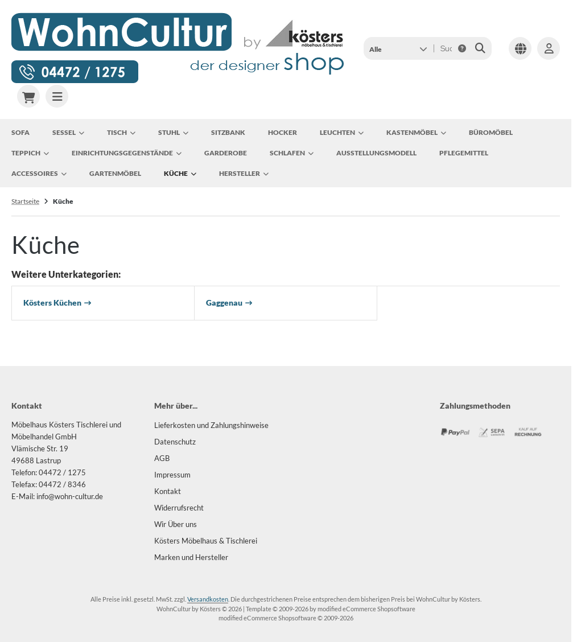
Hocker (282, 132)
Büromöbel (491, 132)
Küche (180, 173)
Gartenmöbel (115, 173)
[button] (398, 48)
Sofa (20, 132)
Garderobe (225, 153)
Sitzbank (228, 132)
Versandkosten (207, 599)
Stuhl (173, 132)
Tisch (121, 132)
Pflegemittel (463, 153)
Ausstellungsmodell (376, 153)
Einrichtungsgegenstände (127, 153)
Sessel (68, 132)
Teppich (30, 153)
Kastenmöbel (416, 132)
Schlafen (292, 153)
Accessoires (39, 173)
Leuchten (342, 132)
